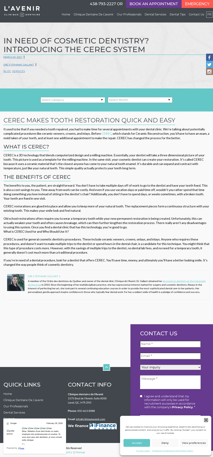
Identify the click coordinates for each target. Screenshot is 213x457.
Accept (137, 443)
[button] (206, 420)
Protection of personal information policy (172, 450)
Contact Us (196, 14)
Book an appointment (154, 4)
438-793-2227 (103, 4)
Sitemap (80, 452)
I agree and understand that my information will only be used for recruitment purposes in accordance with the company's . (169, 402)
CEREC (106, 133)
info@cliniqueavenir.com (90, 419)
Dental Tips (177, 14)
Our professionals (129, 14)
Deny (165, 443)
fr (209, 14)
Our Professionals (15, 406)
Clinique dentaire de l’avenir (94, 14)
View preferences (194, 443)
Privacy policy (143, 450)
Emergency (197, 4)
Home (66, 14)
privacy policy (182, 407)
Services (18, 71)
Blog (7, 71)
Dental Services (155, 14)
